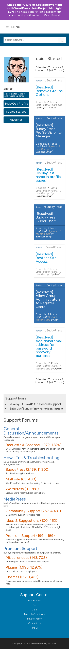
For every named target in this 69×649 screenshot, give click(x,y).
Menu (13, 27)
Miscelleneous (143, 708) (26, 557)
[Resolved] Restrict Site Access (46, 258)
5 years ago (55, 104)
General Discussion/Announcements (31, 431)
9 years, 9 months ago (48, 148)
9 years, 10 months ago (48, 192)
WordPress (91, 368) (22, 489)
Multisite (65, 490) (21, 479)
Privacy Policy (34, 618)
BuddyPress (54, 80)
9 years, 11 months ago (48, 367)
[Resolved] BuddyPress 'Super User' (46, 217)
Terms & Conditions (34, 614)
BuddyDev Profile (16, 103)
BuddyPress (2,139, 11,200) (27, 469)
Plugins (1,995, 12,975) (24, 567)
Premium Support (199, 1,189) (30, 535)
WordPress (53, 247)
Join (34, 609)
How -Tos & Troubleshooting (31, 457)
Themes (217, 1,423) (22, 577)
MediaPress (15, 499)
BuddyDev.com (48, 643)
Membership (34, 600)
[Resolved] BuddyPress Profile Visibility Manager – (49, 130)
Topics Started (16, 111)
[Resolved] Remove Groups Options (49, 91)
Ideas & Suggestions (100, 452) (31, 520)
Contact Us (34, 623)
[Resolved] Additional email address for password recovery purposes (49, 346)
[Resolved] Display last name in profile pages (48, 175)
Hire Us (35, 627)
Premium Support (20, 548)
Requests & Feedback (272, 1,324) (33, 445)
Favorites (16, 119)
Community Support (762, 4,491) (33, 511)
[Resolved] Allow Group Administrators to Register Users (48, 299)
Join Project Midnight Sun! (34, 8)
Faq (34, 605)
